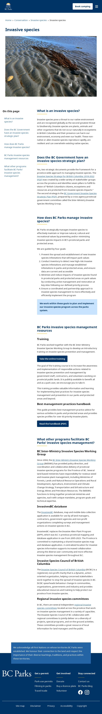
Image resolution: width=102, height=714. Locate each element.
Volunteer (61, 690)
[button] (96, 6)
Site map (20, 705)
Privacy (51, 705)
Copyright (82, 705)
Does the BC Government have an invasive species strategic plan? (17, 132)
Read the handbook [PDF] (52, 423)
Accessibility (66, 705)
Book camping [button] (82, 6)
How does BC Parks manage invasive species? (17, 146)
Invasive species (39, 20)
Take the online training (52, 358)
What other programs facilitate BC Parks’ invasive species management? (15, 171)
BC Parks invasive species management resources (17, 157)
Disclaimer (35, 705)
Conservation (21, 20)
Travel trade (41, 690)
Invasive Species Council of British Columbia (63, 569)
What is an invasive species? (13, 120)
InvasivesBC (47, 512)
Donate (60, 681)
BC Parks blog (85, 686)
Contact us (83, 681)
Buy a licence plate (66, 686)
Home (8, 20)
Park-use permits (44, 681)
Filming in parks (43, 686)
